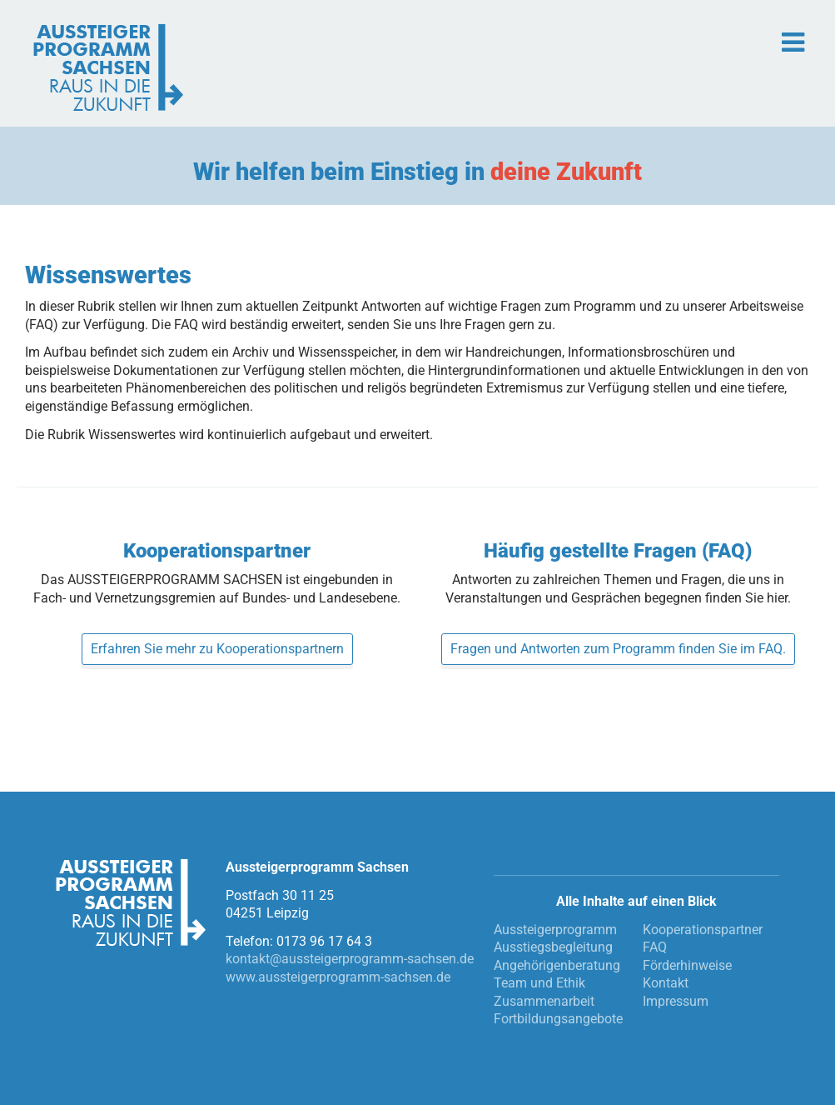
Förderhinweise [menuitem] (687, 965)
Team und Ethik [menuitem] (539, 983)
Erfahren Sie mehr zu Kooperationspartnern (217, 649)
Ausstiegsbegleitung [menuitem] (553, 947)
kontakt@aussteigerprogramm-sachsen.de (350, 959)
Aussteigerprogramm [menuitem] (555, 930)
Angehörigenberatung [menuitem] (557, 965)
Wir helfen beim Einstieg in (417, 172)
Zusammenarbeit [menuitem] (544, 1001)
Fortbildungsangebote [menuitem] (558, 1019)
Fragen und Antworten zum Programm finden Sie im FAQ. (618, 649)
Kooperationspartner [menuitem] (703, 930)
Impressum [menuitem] (675, 1001)
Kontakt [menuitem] (665, 983)
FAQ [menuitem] (655, 947)
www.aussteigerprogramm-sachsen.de (338, 977)
